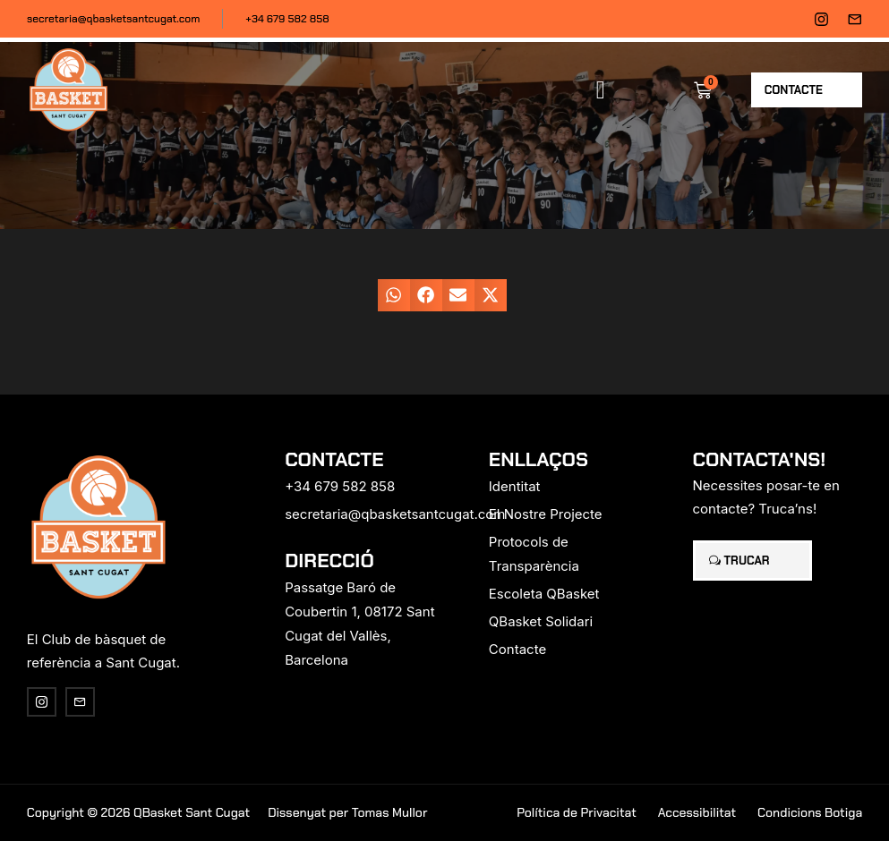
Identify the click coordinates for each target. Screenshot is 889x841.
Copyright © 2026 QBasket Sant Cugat (138, 812)
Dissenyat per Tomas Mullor (347, 812)
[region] (233, 700)
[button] (600, 90)
